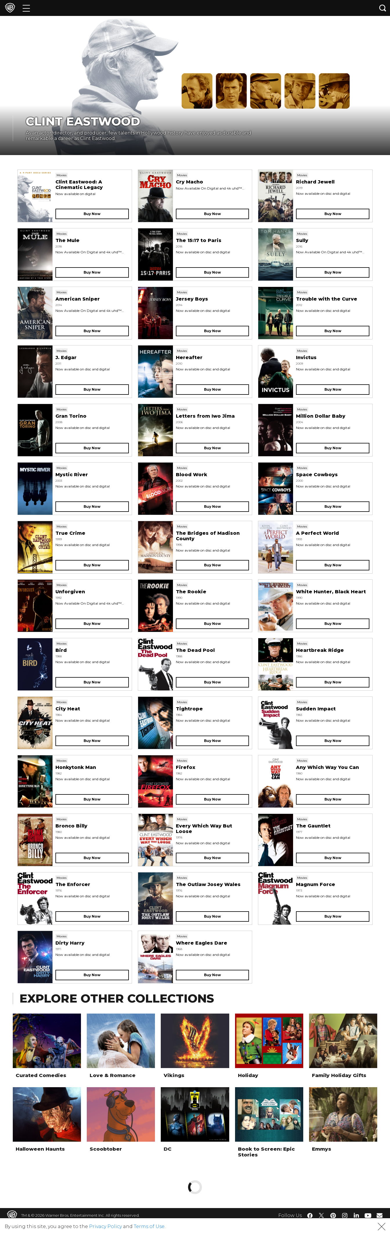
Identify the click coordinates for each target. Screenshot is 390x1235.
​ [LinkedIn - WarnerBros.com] (356, 1215)
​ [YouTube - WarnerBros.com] (367, 1215)
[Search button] (382, 8)
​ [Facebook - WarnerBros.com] (309, 1215)
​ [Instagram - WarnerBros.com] (344, 1215)
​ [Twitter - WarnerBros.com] (321, 1215)
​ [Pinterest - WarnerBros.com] (333, 1215)
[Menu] (26, 8)
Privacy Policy (105, 1226)
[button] (381, 1226)
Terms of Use (149, 1226)
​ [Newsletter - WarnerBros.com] (379, 1215)
